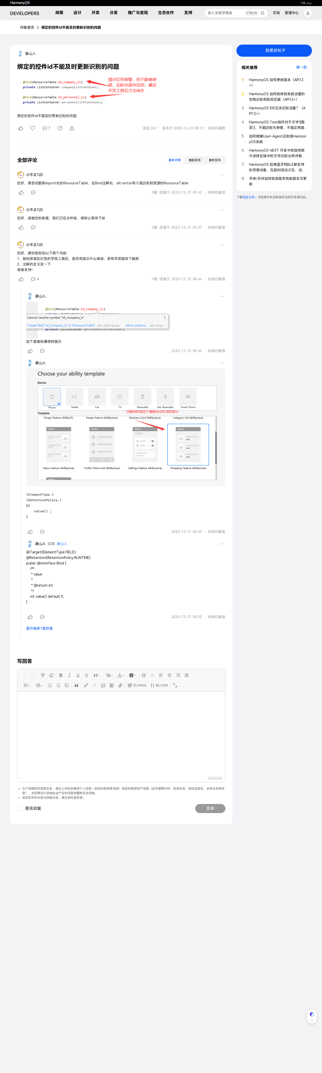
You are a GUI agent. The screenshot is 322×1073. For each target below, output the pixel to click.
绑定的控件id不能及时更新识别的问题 (71, 27)
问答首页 (27, 27)
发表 (210, 808)
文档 (276, 13)
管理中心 (292, 13)
